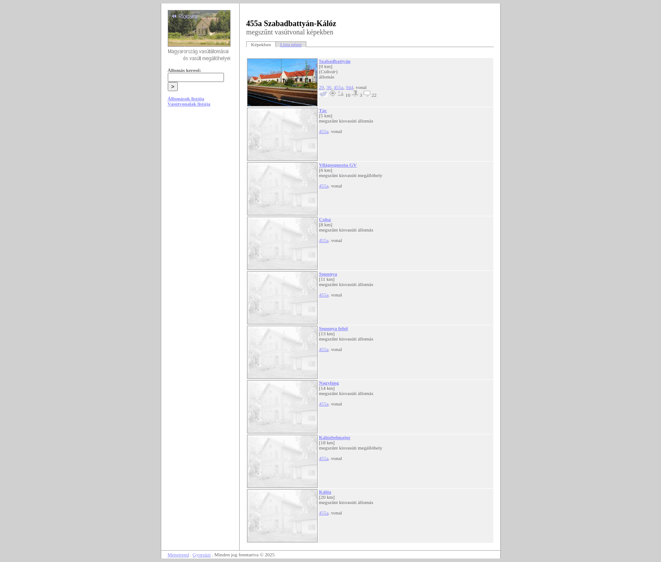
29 (321, 87)
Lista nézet (291, 44)
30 (328, 87)
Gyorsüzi (202, 554)
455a (338, 87)
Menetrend (178, 554)
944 (349, 87)
